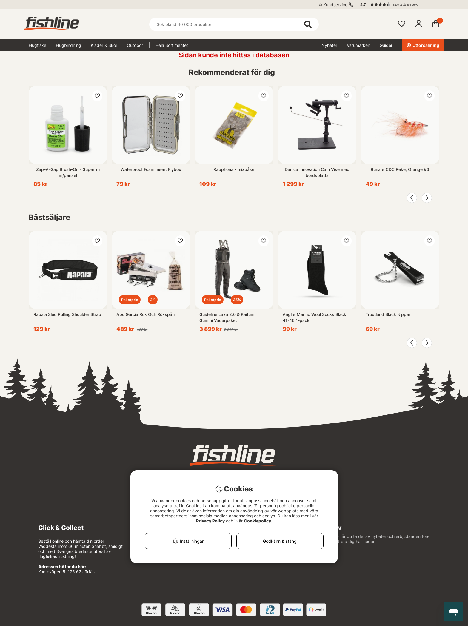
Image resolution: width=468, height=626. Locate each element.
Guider (386, 45)
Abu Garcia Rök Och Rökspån (145, 314)
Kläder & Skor (104, 45)
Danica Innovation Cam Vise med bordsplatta (317, 172)
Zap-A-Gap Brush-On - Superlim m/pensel (68, 172)
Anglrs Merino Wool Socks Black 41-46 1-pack (314, 317)
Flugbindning (68, 45)
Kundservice (335, 4)
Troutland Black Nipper (388, 314)
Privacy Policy (210, 520)
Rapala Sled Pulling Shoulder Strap (67, 314)
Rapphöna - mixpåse (233, 169)
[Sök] (234, 24)
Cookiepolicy (257, 520)
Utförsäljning (423, 45)
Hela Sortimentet (172, 45)
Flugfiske (37, 45)
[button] (399, 4)
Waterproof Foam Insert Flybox (151, 169)
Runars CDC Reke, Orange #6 (400, 169)
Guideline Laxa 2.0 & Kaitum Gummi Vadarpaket (226, 317)
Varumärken (358, 45)
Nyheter (329, 45)
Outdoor (135, 45)
